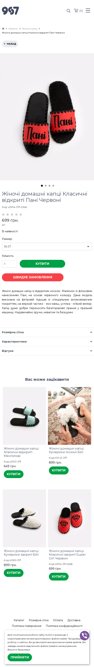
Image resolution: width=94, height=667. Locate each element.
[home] (3, 28)
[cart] (76, 10)
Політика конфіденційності (64, 626)
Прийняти (20, 657)
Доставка (73, 620)
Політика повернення (26, 626)
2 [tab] (46, 186)
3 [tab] (49, 186)
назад (10, 43)
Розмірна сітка (39, 620)
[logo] (24, 11)
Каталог (19, 620)
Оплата (58, 620)
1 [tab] (42, 186)
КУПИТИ (42, 264)
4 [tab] (53, 186)
